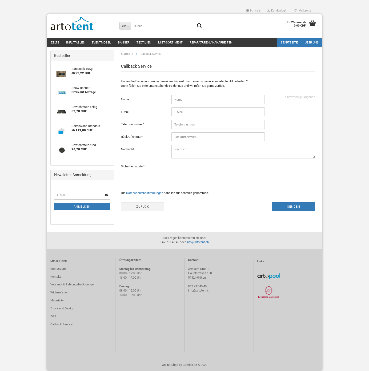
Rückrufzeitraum (132, 136)
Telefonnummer (132, 124)
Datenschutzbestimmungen (144, 193)
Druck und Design (62, 308)
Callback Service (61, 324)
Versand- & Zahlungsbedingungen (72, 284)
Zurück (142, 206)
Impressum (58, 268)
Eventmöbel (101, 42)
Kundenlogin (277, 10)
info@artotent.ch (197, 242)
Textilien (143, 42)
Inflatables (75, 42)
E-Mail (125, 112)
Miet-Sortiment (170, 42)
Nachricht (127, 149)
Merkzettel (303, 10)
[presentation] (207, 171)
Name (125, 99)
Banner (123, 42)
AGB (53, 316)
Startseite (289, 42)
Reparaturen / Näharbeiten (211, 42)
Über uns (312, 42)
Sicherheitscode (132, 166)
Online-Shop (170, 365)
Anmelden (82, 206)
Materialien (57, 300)
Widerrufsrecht (60, 292)
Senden (293, 206)
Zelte (55, 42)
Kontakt (55, 276)
